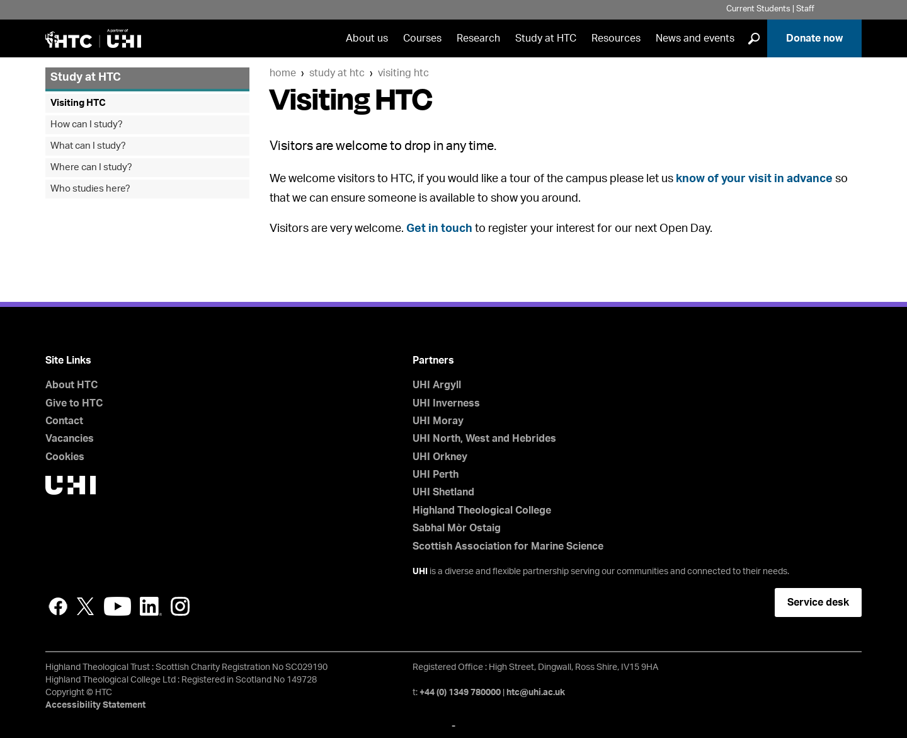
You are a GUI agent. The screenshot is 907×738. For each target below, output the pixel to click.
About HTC (71, 385)
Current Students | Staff (770, 9)
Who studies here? (90, 188)
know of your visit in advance (754, 179)
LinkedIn (151, 606)
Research (478, 38)
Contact (64, 421)
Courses (422, 38)
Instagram (180, 606)
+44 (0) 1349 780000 (460, 692)
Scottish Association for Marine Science (508, 546)
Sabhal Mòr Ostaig (457, 528)
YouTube (117, 606)
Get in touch (439, 228)
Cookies (64, 457)
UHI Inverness (446, 403)
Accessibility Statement (95, 705)
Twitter (85, 606)
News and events (695, 38)
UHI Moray (438, 421)
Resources (616, 38)
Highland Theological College (482, 510)
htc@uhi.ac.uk (535, 692)
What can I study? (88, 146)
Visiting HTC (403, 73)
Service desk (818, 602)
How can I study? (86, 124)
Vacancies (69, 439)
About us (367, 38)
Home (283, 73)
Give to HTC (74, 403)
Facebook (57, 606)
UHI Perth (436, 475)
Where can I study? (91, 167)
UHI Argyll (437, 385)
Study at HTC (545, 38)
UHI (420, 571)
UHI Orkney (440, 457)
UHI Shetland (443, 492)
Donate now (814, 38)
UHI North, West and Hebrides (484, 439)
